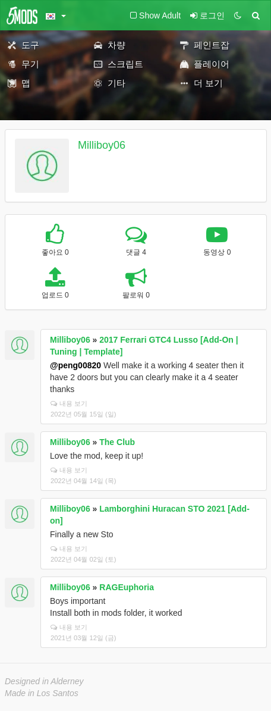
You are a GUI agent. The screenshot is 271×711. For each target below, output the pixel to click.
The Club (117, 442)
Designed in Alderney (44, 681)
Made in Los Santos (41, 693)
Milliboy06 (101, 145)
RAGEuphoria (126, 587)
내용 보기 (69, 403)
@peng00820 (75, 365)
